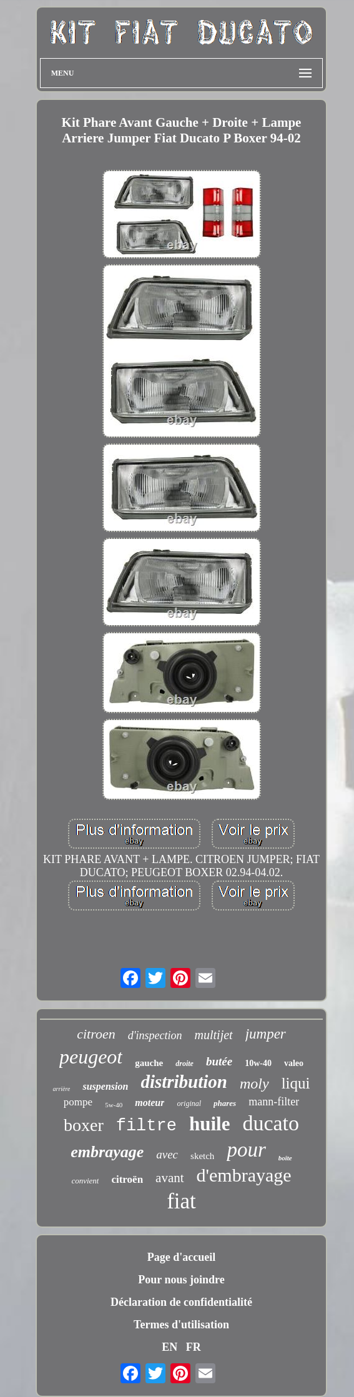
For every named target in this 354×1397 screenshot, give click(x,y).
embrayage (107, 1152)
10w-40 (258, 1063)
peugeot (90, 1056)
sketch (202, 1156)
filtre (146, 1126)
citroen (96, 1034)
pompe (78, 1102)
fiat (181, 1201)
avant (169, 1177)
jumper (265, 1034)
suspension (105, 1086)
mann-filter (273, 1101)
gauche (149, 1063)
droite (184, 1063)
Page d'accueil (181, 1257)
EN (169, 1347)
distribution (183, 1082)
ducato (270, 1123)
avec (167, 1154)
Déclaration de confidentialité (181, 1302)
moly (254, 1083)
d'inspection (155, 1035)
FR (193, 1347)
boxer (84, 1125)
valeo (293, 1063)
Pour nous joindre (181, 1279)
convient (85, 1180)
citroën (127, 1179)
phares (225, 1103)
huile (209, 1124)
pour (246, 1149)
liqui (296, 1083)
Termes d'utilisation (181, 1324)
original (189, 1103)
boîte (285, 1158)
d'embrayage (244, 1175)
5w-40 (113, 1104)
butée (219, 1061)
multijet (214, 1035)
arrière (61, 1088)
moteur (149, 1102)
